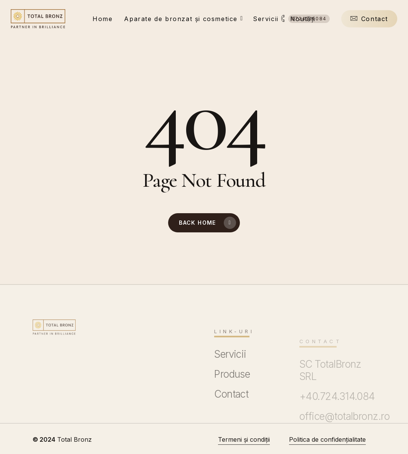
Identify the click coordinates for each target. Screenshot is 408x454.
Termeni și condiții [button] (244, 439)
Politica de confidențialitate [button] (327, 439)
